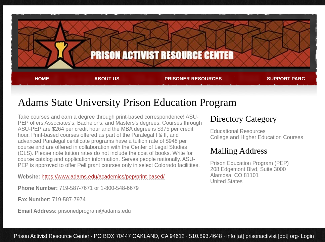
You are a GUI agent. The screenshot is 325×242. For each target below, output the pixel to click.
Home (42, 78)
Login (307, 236)
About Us (107, 78)
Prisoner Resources (193, 78)
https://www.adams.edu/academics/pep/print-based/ (103, 176)
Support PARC (286, 78)
